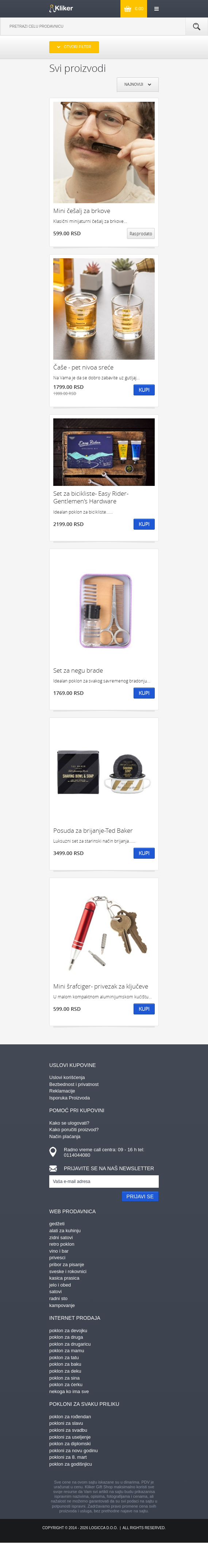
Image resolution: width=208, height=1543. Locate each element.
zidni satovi (61, 1237)
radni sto (58, 1298)
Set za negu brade (78, 670)
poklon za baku (65, 1364)
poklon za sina (64, 1378)
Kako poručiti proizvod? (74, 1129)
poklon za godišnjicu (70, 1464)
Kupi (144, 389)
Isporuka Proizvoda (69, 1098)
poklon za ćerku (65, 1384)
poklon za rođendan (70, 1416)
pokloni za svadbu (68, 1430)
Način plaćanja (64, 1136)
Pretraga (196, 27)
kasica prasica (64, 1278)
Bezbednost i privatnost (74, 1084)
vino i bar (59, 1251)
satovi (55, 1291)
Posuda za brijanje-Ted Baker (93, 830)
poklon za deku (65, 1371)
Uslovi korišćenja (67, 1077)
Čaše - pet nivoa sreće (83, 367)
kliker (61, 8)
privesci (57, 1257)
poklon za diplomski (69, 1443)
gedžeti (57, 1223)
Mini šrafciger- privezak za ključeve (100, 986)
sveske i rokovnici (67, 1271)
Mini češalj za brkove (81, 210)
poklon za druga (66, 1337)
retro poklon (61, 1244)
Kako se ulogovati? (69, 1123)
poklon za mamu (66, 1350)
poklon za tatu (64, 1357)
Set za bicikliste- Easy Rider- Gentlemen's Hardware (90, 497)
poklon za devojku (68, 1330)
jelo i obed (60, 1285)
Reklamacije (62, 1091)
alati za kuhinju (65, 1230)
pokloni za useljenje (69, 1437)
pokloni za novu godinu (73, 1450)
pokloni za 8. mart (68, 1457)
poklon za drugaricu (69, 1344)
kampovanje (62, 1305)
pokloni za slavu (66, 1423)
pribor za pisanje (66, 1264)
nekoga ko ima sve (69, 1391)
